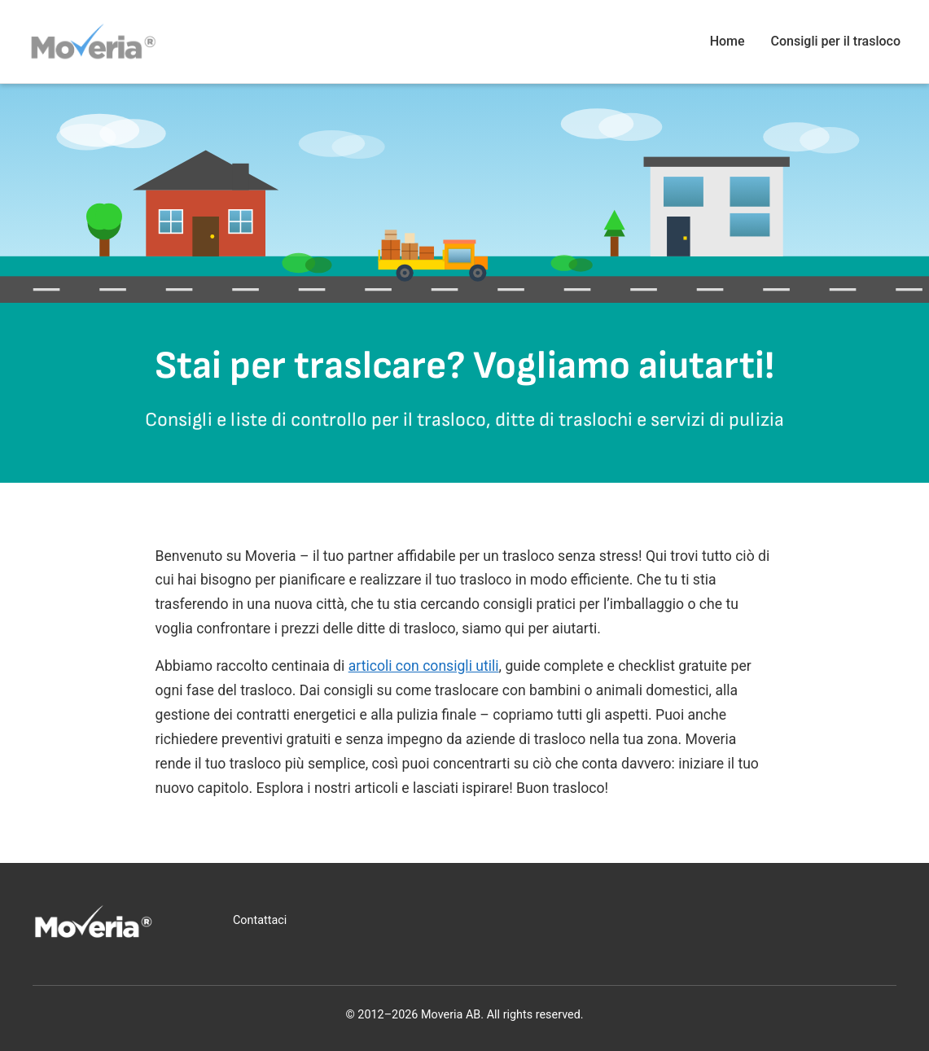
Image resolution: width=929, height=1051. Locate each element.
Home (727, 41)
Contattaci (260, 920)
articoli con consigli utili (423, 666)
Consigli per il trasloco (836, 41)
